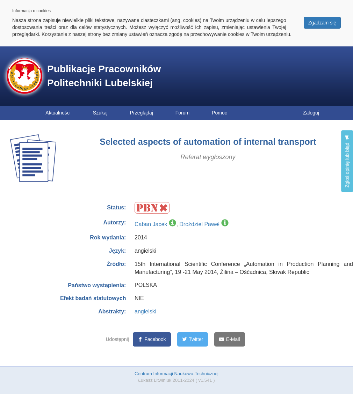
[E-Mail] (229, 339)
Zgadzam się (322, 22)
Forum (182, 113)
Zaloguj (311, 113)
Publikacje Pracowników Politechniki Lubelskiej (104, 76)
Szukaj (100, 113)
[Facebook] (152, 339)
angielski (145, 311)
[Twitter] (192, 339)
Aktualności (58, 113)
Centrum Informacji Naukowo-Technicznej (176, 373)
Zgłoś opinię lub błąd (347, 161)
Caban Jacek (151, 224)
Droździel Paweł (199, 224)
